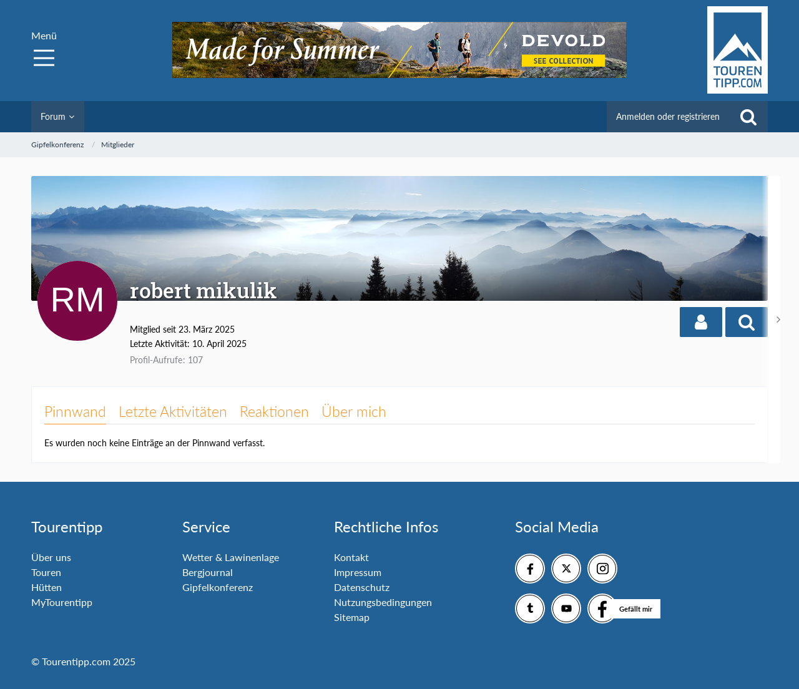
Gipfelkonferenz (217, 587)
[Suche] (748, 116)
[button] (701, 322)
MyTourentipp (61, 602)
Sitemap (352, 617)
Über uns (51, 557)
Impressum (357, 572)
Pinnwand (75, 411)
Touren (46, 572)
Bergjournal (207, 572)
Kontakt (351, 557)
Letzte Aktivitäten (173, 411)
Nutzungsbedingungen (383, 602)
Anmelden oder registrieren (668, 116)
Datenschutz (362, 587)
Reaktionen (274, 411)
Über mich (353, 411)
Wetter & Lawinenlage (230, 557)
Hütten (46, 587)
